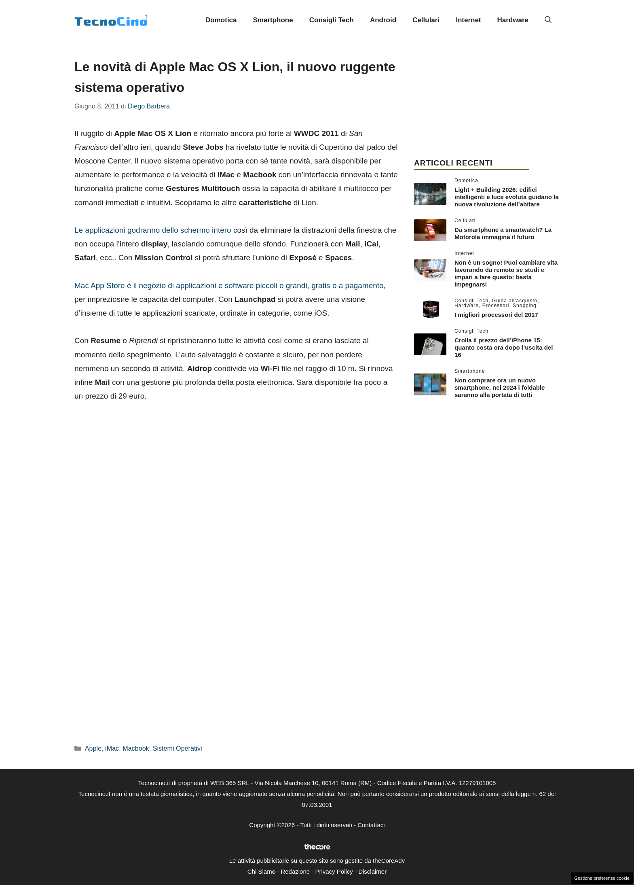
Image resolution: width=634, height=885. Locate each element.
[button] (548, 20)
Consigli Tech (331, 20)
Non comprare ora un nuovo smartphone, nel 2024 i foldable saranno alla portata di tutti (499, 387)
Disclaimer (372, 871)
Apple (93, 748)
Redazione (295, 871)
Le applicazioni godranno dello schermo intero (152, 230)
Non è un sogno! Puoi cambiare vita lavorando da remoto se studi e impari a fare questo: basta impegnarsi (506, 273)
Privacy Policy (334, 871)
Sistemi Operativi (177, 748)
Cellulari (426, 20)
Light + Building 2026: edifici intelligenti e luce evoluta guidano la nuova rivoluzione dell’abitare (506, 197)
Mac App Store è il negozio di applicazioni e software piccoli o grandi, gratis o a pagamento (229, 285)
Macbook (136, 748)
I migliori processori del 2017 (496, 314)
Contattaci (371, 824)
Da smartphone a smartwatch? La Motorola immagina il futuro (503, 233)
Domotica (221, 20)
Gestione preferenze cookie (602, 878)
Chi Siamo (261, 871)
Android (383, 20)
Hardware (512, 20)
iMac (112, 748)
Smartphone (273, 20)
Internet (468, 20)
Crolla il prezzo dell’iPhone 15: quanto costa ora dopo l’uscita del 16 (503, 347)
